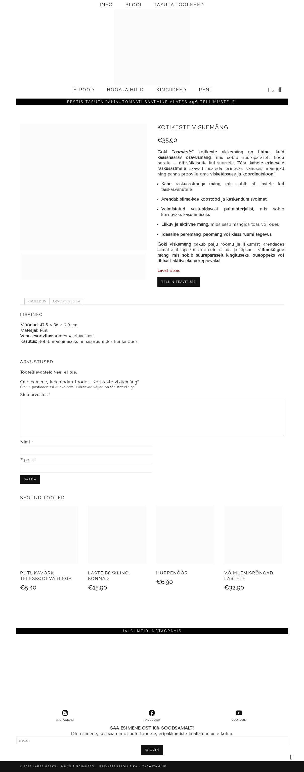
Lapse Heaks (44, 766)
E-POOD (83, 89)
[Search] (280, 90)
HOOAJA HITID (125, 89)
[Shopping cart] (271, 90)
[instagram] (65, 715)
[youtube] (238, 715)
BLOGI (133, 4)
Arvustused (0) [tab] (66, 301)
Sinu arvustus (35, 394)
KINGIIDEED (171, 89)
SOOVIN (152, 750)
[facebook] (152, 715)
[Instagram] (50, 672)
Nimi (26, 442)
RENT (206, 89)
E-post (28, 460)
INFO (106, 4)
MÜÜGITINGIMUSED (77, 766)
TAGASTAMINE (154, 766)
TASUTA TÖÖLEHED (179, 4)
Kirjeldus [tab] (37, 301)
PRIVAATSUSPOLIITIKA (118, 766)
